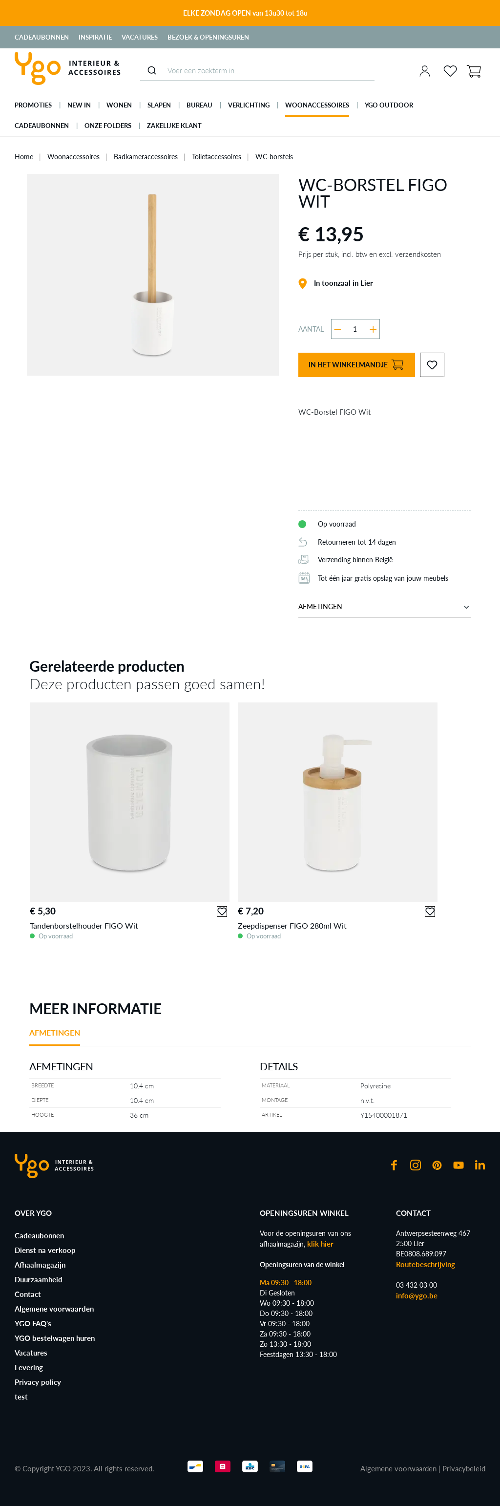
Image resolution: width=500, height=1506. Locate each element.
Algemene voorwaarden (54, 1308)
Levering (29, 1367)
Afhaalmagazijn (40, 1264)
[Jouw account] (424, 71)
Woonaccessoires (73, 156)
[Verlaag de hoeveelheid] (338, 329)
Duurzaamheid (38, 1279)
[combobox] (257, 71)
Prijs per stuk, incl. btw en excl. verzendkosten (369, 254)
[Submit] (151, 70)
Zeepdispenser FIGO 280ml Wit (292, 925)
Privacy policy (38, 1382)
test (21, 1396)
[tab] (54, 1036)
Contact (28, 1294)
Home (24, 156)
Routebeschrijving (425, 1264)
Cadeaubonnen (42, 37)
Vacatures (140, 37)
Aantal (311, 329)
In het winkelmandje (356, 365)
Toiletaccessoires (216, 156)
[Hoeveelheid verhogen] (373, 329)
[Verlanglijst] (450, 71)
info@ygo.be (417, 1295)
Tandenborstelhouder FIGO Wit (84, 925)
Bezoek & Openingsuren (208, 37)
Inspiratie (95, 37)
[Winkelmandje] (473, 70)
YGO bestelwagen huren (55, 1338)
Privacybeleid (463, 1468)
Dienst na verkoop (45, 1250)
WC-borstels (274, 156)
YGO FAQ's (33, 1323)
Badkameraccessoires (146, 156)
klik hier (320, 1243)
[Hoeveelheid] (355, 329)
